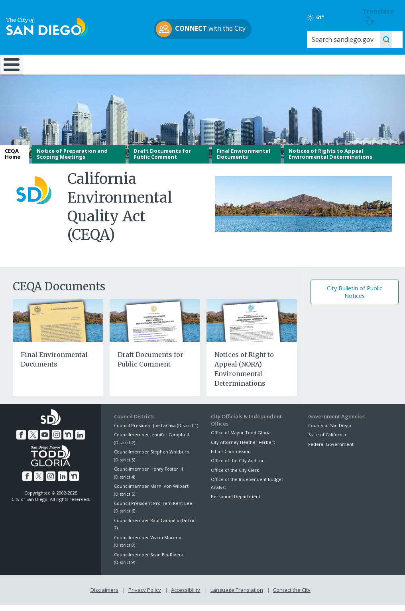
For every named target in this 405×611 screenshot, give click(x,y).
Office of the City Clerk (235, 476)
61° (315, 17)
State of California (327, 440)
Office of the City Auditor (237, 466)
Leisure (51, 64)
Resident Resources (113, 64)
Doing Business (174, 64)
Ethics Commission (231, 457)
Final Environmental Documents (243, 159)
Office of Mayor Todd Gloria (241, 438)
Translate (378, 16)
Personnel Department (235, 502)
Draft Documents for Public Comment (162, 159)
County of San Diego (329, 431)
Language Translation (236, 595)
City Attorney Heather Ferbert (243, 448)
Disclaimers (104, 595)
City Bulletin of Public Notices (354, 297)
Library (236, 64)
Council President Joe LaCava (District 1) (156, 431)
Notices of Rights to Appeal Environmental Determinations (330, 159)
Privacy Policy (144, 595)
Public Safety (303, 64)
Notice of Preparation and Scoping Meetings (72, 159)
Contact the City (292, 595)
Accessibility (185, 595)
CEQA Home (12, 159)
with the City (201, 29)
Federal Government (331, 450)
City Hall (370, 64)
